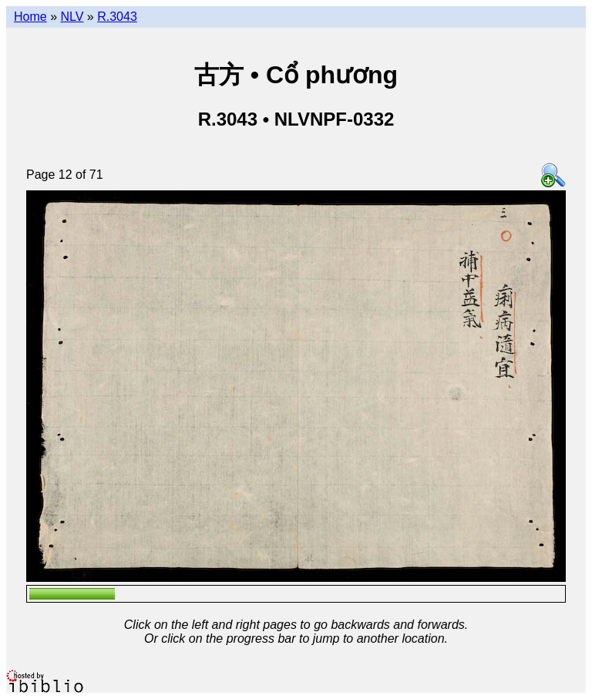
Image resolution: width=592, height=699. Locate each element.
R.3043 (117, 16)
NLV (71, 16)
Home (30, 16)
